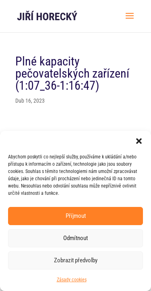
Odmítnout (75, 238)
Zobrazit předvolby (75, 260)
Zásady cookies (72, 280)
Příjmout (76, 215)
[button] (139, 141)
